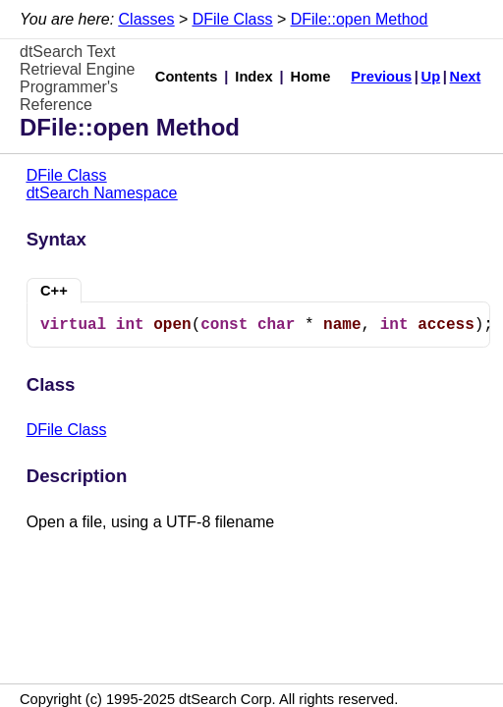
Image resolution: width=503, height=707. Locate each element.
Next (465, 76)
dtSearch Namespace (102, 193)
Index (253, 76)
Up (431, 76)
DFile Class (233, 19)
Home (311, 76)
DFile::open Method (359, 19)
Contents (186, 76)
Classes (147, 19)
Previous (381, 76)
